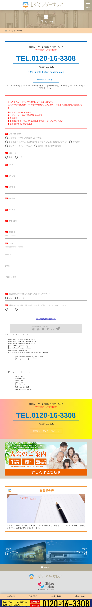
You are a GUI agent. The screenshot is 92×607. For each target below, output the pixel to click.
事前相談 (11, 596)
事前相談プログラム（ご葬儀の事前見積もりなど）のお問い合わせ (38, 142)
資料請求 (33, 596)
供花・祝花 (56, 596)
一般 (20, 157)
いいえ (21, 298)
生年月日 (8, 255)
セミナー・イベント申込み (20, 146)
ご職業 (7, 266)
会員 (11, 157)
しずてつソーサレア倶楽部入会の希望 (25, 138)
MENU (88, 7)
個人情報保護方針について (46, 319)
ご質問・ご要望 (10, 277)
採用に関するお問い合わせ (49, 146)
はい (11, 298)
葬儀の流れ (80, 596)
